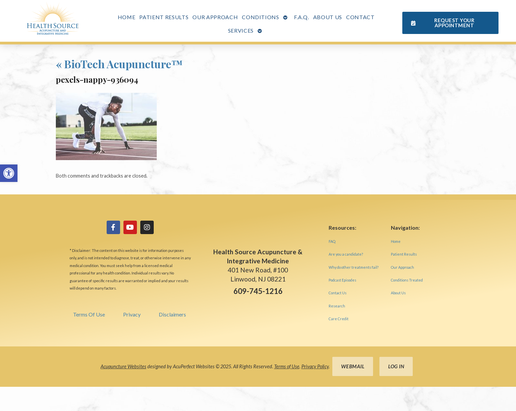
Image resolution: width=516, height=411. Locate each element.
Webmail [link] (353, 366)
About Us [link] (327, 17)
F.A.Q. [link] (301, 17)
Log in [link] (396, 366)
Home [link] (127, 17)
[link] (8, 173)
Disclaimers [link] (172, 314)
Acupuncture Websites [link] (123, 366)
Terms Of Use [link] (89, 314)
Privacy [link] (132, 314)
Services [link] (241, 30)
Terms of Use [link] (286, 366)
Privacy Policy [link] (315, 366)
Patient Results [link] (163, 17)
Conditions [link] (260, 17)
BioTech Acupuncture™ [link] (119, 64)
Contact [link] (360, 17)
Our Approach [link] (215, 17)
